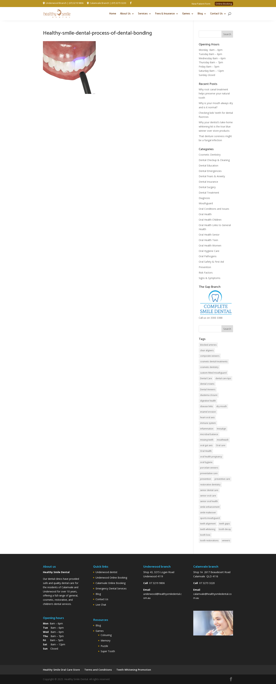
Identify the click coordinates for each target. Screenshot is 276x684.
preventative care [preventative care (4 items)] (209, 473)
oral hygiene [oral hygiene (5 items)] (206, 462)
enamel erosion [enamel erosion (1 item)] (208, 411)
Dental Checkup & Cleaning (214, 160)
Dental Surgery (207, 187)
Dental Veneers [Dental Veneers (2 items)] (207, 389)
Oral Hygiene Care (209, 251)
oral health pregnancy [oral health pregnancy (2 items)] (211, 456)
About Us (125, 13)
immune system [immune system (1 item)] (208, 423)
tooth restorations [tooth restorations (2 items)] (209, 540)
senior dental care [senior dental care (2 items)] (209, 490)
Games (186, 13)
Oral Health (205, 214)
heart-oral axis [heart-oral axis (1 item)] (207, 417)
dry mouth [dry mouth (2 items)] (221, 406)
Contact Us (216, 13)
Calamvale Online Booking (111, 583)
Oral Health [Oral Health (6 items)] (206, 450)
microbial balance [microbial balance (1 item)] (209, 434)
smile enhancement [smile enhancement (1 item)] (209, 506)
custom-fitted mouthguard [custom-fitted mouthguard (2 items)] (213, 372)
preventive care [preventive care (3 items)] (222, 478)
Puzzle (104, 646)
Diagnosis (204, 198)
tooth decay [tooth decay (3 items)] (225, 529)
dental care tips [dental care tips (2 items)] (223, 378)
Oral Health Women (210, 245)
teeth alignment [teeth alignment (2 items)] (208, 523)
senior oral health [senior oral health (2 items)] (209, 501)
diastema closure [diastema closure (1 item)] (208, 395)
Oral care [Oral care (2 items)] (220, 445)
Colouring (106, 635)
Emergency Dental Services (111, 588)
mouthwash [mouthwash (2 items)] (222, 439)
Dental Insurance (208, 181)
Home (112, 13)
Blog (200, 13)
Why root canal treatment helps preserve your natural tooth (214, 93)
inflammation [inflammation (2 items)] (206, 428)
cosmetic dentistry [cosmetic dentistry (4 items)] (209, 367)
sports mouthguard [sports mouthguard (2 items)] (210, 518)
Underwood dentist (106, 572)
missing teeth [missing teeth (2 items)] (206, 439)
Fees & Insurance (165, 13)
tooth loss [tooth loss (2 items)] (205, 534)
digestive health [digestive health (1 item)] (208, 400)
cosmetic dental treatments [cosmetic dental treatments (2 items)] (213, 361)
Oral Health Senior (209, 234)
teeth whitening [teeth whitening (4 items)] (207, 529)
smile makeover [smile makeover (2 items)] (208, 512)
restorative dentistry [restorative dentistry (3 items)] (210, 484)
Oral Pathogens (208, 256)
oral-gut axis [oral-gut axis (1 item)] (206, 445)
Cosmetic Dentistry (210, 154)
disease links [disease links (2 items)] (206, 406)
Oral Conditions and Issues (214, 208)
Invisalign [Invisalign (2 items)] (221, 428)
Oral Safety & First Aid (211, 261)
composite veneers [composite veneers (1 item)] (209, 355)
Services (143, 13)
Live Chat (101, 604)
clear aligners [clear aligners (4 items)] (207, 350)
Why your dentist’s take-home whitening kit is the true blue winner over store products (216, 126)
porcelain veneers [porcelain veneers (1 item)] (209, 467)
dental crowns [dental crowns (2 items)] (207, 383)
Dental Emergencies (210, 171)
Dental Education (208, 165)
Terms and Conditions (98, 669)
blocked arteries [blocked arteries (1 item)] (208, 344)
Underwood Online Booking (111, 577)
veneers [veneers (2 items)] (226, 540)
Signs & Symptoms (209, 278)
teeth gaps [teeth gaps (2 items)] (224, 523)
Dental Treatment (209, 192)
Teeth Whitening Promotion (133, 669)
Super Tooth (108, 651)
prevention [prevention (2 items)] (205, 478)
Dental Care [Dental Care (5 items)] (206, 378)
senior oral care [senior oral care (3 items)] (208, 495)
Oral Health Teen (208, 240)
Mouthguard (206, 203)
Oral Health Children (210, 219)
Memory (105, 640)
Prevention (205, 267)
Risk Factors (206, 272)
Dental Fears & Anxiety (212, 176)
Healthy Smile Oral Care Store (61, 669)
